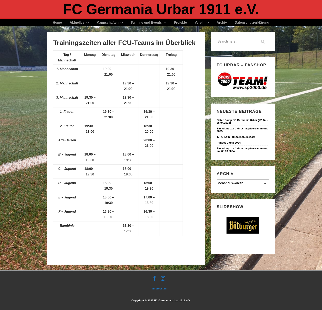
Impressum (159, 288)
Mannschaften (111, 22)
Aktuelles (80, 22)
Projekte (180, 22)
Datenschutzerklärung (252, 22)
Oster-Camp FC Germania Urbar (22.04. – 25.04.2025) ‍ (242, 121)
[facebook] (155, 279)
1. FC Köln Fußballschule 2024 (236, 136)
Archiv (222, 22)
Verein (202, 22)
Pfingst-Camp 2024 (229, 142)
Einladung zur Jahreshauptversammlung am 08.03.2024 (242, 150)
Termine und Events (149, 22)
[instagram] (163, 279)
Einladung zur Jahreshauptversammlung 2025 (242, 130)
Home (57, 22)
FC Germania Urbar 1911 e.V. (161, 9)
